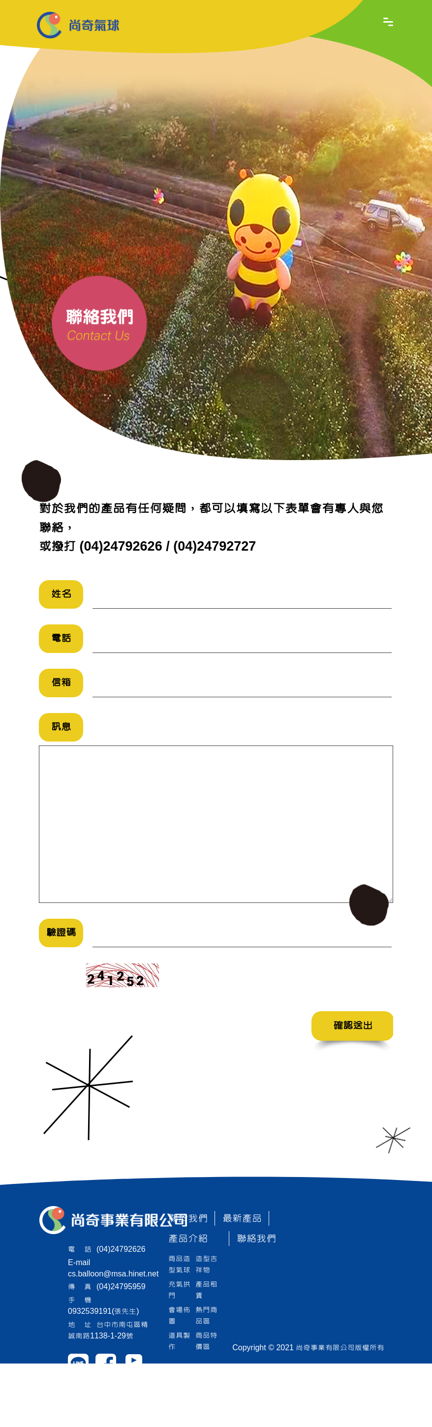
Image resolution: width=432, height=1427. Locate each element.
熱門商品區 (206, 1315)
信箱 (61, 683)
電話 (61, 638)
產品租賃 (206, 1290)
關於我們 (188, 1218)
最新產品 (242, 1218)
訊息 (61, 727)
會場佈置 (179, 1315)
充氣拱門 (179, 1290)
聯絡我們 (256, 1239)
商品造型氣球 (179, 1264)
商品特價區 (206, 1341)
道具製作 (179, 1341)
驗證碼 (61, 933)
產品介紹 (188, 1239)
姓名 (61, 594)
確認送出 (352, 1026)
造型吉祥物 (206, 1264)
